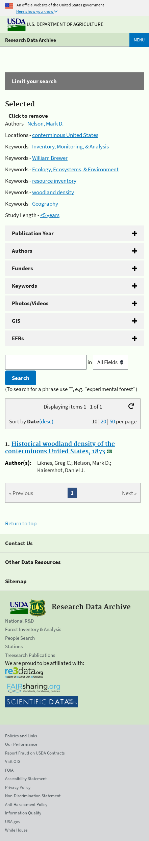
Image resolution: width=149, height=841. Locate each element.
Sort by (31, 421)
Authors (22, 250)
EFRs (18, 338)
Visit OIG (12, 761)
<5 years (49, 215)
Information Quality (23, 813)
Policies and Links (21, 736)
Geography (45, 203)
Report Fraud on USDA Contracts (35, 753)
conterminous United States (65, 135)
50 (112, 421)
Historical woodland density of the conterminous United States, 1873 (60, 448)
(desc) (46, 421)
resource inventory (54, 180)
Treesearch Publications (30, 655)
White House (16, 830)
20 (103, 421)
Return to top (20, 523)
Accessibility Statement (26, 778)
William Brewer (50, 158)
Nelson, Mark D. (45, 123)
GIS (16, 320)
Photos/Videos (30, 303)
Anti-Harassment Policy (26, 804)
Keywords (24, 285)
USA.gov (12, 822)
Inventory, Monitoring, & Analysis (70, 146)
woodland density (53, 192)
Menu (139, 40)
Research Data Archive (30, 40)
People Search (20, 638)
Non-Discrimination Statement (32, 796)
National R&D (19, 621)
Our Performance (21, 744)
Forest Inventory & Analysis (33, 629)
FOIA (9, 770)
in (108, 362)
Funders (22, 268)
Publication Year (33, 233)
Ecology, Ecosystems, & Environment (75, 169)
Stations (14, 646)
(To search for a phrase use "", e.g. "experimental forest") (71, 389)
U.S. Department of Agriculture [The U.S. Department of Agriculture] (55, 24)
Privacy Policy (17, 787)
